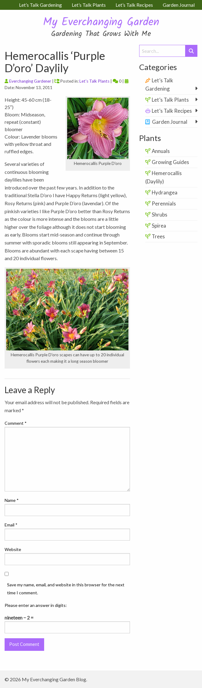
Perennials (164, 203)
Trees (158, 236)
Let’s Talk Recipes (172, 111)
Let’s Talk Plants (170, 99)
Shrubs (159, 214)
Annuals (161, 151)
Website (13, 549)
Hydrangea (164, 192)
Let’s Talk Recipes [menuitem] (134, 5)
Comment (16, 423)
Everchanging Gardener (30, 81)
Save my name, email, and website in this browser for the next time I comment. (65, 588)
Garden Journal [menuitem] (179, 5)
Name (12, 500)
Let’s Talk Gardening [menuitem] (40, 5)
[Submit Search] (191, 51)
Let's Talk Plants (94, 81)
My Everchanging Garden (101, 22)
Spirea (159, 225)
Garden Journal (169, 122)
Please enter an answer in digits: (36, 605)
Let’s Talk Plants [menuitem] (89, 5)
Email (11, 524)
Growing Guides (170, 162)
